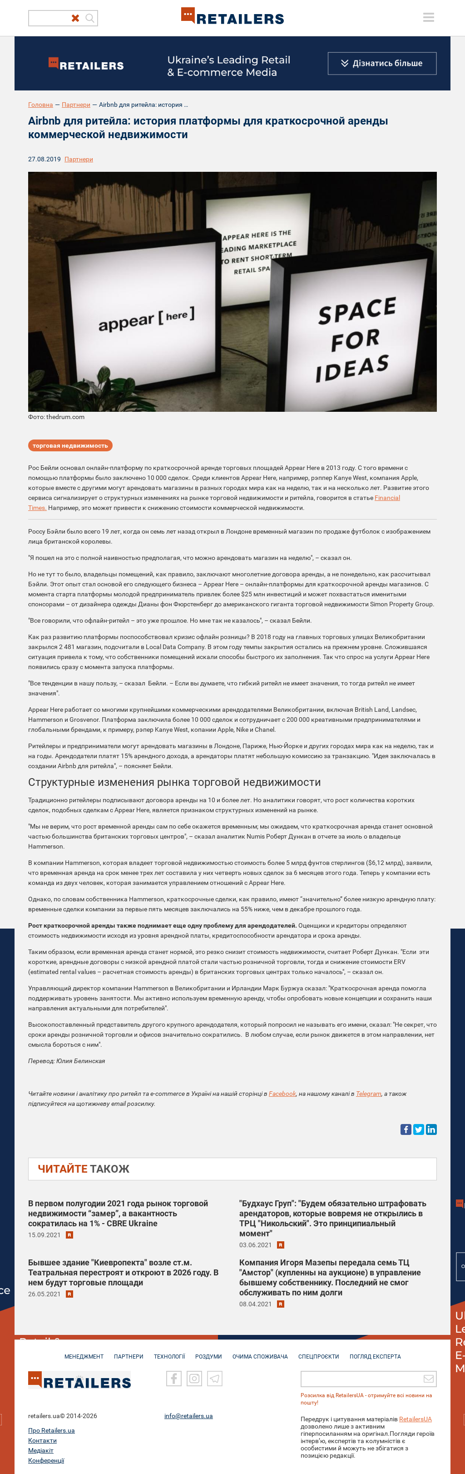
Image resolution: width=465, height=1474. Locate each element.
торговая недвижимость (70, 445)
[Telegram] (215, 1378)
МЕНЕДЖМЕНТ (84, 1352)
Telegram (368, 1093)
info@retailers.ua (188, 1415)
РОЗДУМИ (208, 1352)
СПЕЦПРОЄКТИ (318, 1352)
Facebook (282, 1093)
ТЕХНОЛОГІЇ (169, 1352)
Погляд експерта (375, 1352)
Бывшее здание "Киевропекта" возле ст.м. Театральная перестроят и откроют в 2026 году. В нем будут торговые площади (123, 1272)
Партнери (76, 104)
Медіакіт (41, 1450)
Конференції (46, 1460)
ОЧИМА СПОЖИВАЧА (260, 1352)
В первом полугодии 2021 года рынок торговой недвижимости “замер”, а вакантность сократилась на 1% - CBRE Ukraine (118, 1213)
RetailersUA (415, 1418)
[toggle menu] (428, 17)
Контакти (42, 1440)
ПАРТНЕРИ (128, 1352)
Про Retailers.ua (51, 1430)
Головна (40, 104)
